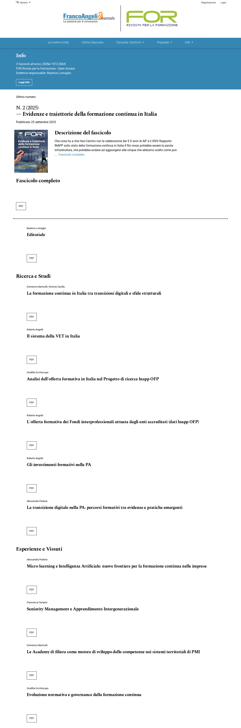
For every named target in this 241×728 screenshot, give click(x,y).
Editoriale (36, 235)
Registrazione (208, 2)
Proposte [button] (163, 42)
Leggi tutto (24, 82)
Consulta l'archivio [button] (129, 42)
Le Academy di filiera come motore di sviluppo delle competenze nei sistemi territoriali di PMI (113, 652)
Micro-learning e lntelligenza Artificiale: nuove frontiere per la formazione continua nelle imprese (117, 566)
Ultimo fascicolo (92, 42)
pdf (21, 206)
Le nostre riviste (58, 42)
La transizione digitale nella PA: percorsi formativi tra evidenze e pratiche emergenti (104, 507)
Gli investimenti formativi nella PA (59, 465)
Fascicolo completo (72, 154)
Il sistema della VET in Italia (53, 336)
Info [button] (188, 42)
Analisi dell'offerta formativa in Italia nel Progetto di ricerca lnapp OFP (93, 379)
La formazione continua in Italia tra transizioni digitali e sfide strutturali (94, 293)
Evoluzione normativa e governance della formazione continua (84, 695)
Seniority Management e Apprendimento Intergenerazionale (83, 609)
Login (223, 2)
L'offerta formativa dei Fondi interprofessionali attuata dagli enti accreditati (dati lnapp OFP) (113, 422)
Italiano (25, 2)
